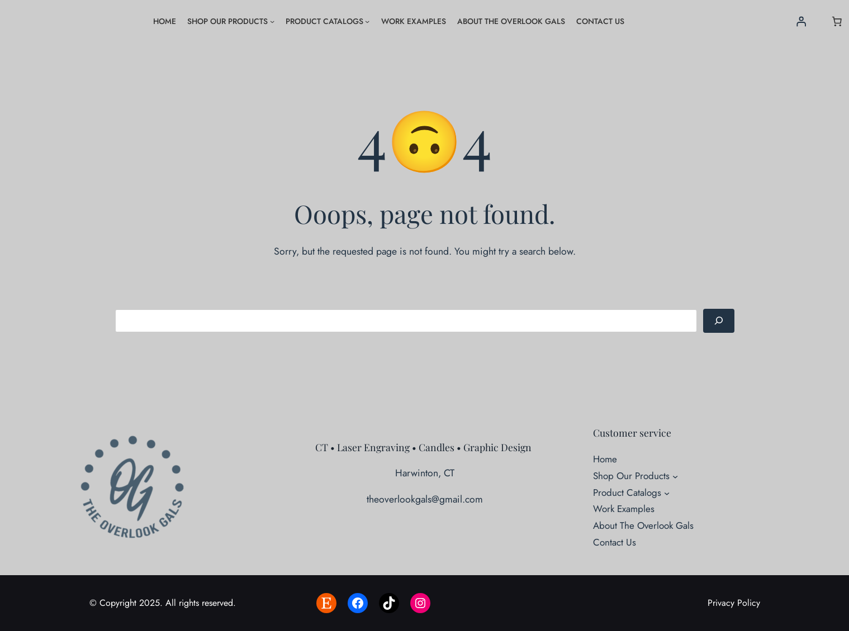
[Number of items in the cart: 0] (836, 21)
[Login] (801, 21)
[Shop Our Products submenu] (272, 21)
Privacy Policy (734, 602)
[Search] (718, 321)
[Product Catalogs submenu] (367, 21)
